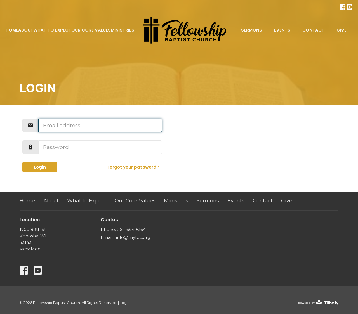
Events (282, 30)
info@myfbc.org (133, 237)
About (25, 30)
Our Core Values (91, 30)
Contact (313, 30)
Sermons (251, 30)
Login (40, 167)
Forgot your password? (133, 167)
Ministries (122, 30)
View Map (30, 248)
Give (341, 30)
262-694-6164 (131, 229)
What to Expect (52, 30)
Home (12, 30)
